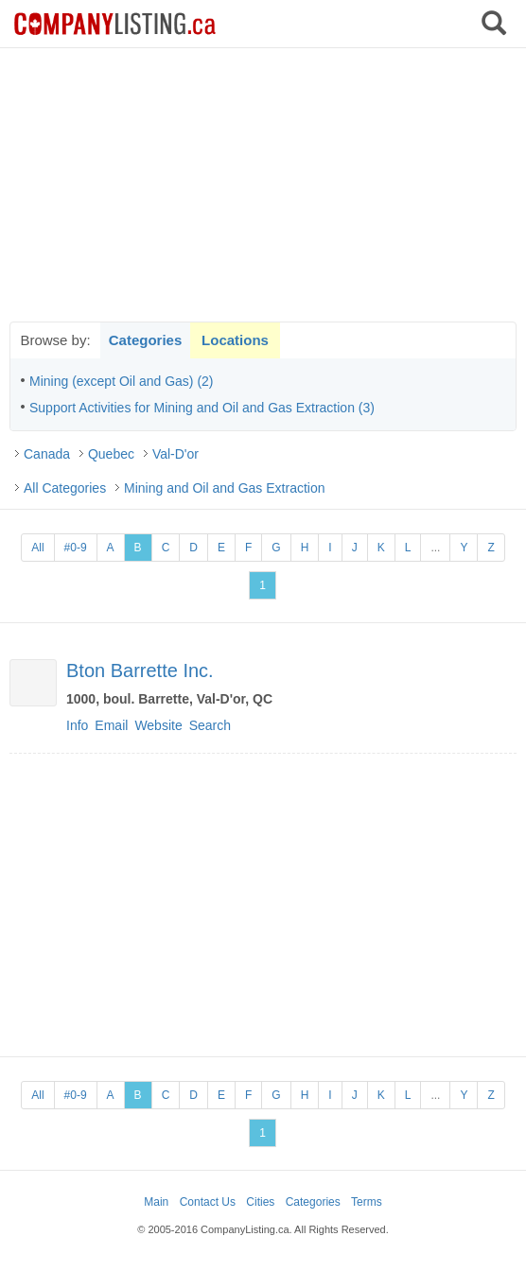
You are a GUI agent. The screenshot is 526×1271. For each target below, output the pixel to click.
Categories (146, 340)
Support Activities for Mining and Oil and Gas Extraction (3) (202, 407)
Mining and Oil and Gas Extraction (224, 488)
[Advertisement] (263, 184)
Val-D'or (175, 453)
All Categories (65, 488)
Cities (260, 1202)
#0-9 (75, 547)
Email (111, 725)
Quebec (111, 453)
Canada (47, 453)
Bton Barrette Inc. (140, 670)
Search (210, 725)
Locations (235, 340)
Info (77, 725)
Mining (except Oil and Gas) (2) (121, 381)
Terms (366, 1202)
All (37, 547)
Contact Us (208, 1202)
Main (156, 1202)
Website (158, 725)
